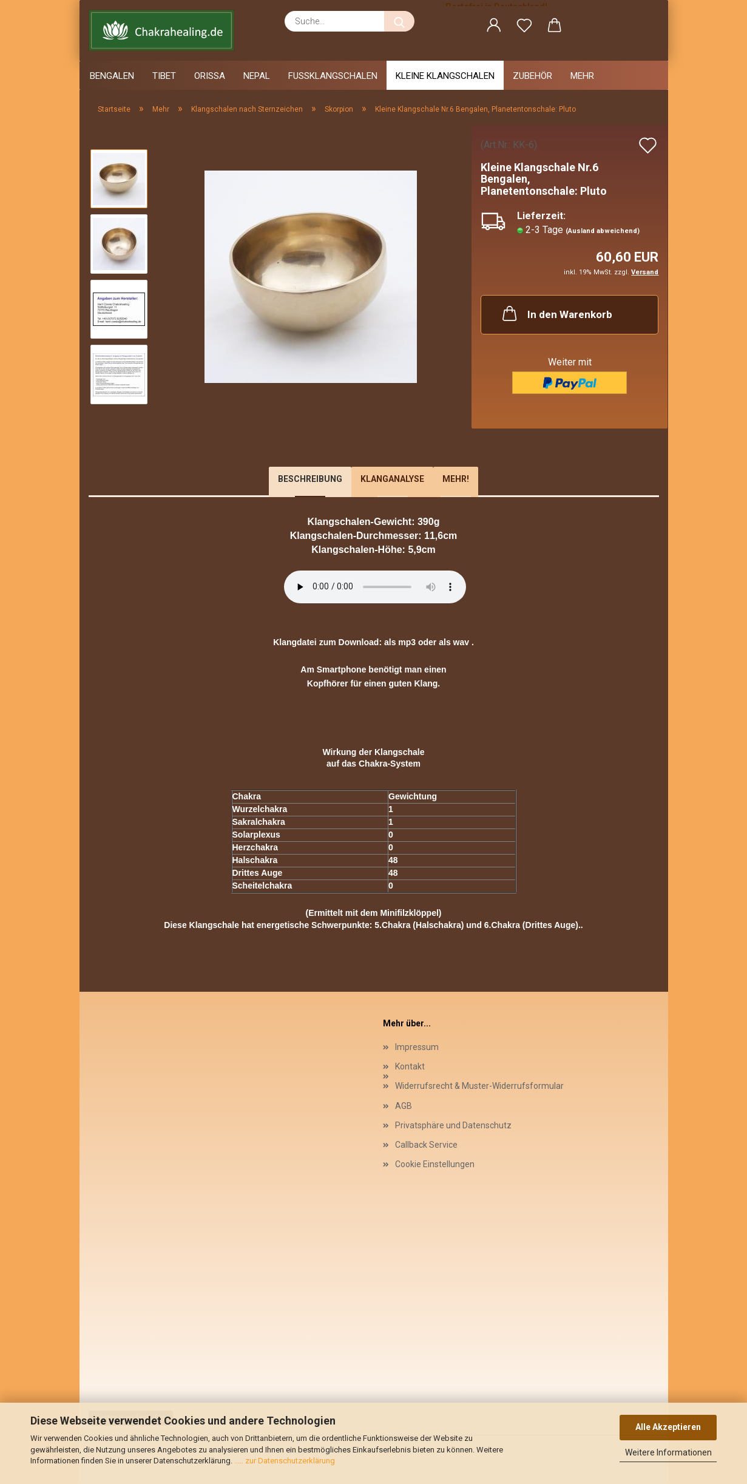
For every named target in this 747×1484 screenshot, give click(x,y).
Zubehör (532, 75)
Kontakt (410, 1066)
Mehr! (455, 479)
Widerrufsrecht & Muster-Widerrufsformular (479, 1086)
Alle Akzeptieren (668, 1427)
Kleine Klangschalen (445, 75)
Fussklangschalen (332, 75)
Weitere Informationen (668, 1452)
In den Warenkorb (556, 313)
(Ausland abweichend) (603, 231)
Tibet (164, 75)
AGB (403, 1106)
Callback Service (426, 1145)
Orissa (209, 75)
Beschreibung (310, 479)
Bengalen (112, 75)
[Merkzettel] (524, 27)
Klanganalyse (392, 479)
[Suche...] (399, 21)
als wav (454, 642)
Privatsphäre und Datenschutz (453, 1125)
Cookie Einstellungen (435, 1164)
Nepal (256, 75)
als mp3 (400, 642)
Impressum (417, 1047)
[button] (494, 27)
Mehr (582, 75)
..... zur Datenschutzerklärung (283, 1460)
